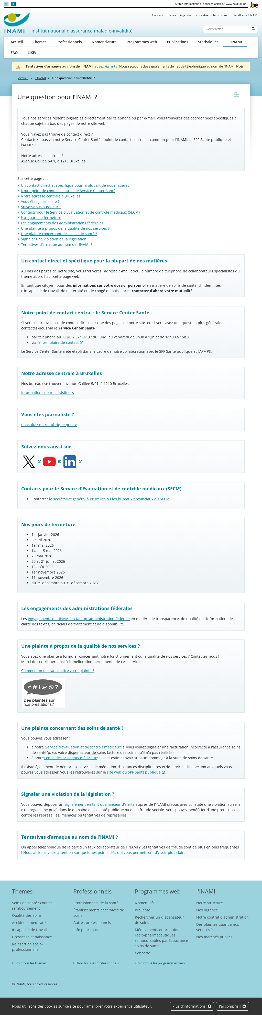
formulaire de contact (60, 342)
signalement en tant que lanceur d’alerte (99, 804)
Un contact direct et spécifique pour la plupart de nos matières (75, 185)
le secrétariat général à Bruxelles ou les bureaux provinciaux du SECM (109, 499)
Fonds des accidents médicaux (70, 757)
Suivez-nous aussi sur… (41, 206)
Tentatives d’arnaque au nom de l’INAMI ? (56, 244)
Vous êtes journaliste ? (40, 201)
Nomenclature (104, 41)
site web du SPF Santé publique (134, 772)
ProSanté (142, 910)
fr (13, 4)
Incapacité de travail (29, 929)
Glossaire (201, 15)
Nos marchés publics (214, 936)
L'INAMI (237, 41)
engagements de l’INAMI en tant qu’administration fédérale (79, 618)
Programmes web (142, 41)
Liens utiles (219, 15)
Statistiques (208, 41)
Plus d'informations (191, 1006)
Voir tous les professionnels (98, 963)
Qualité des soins (27, 915)
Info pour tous (85, 929)
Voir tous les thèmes (31, 963)
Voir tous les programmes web (161, 963)
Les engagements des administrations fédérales (62, 222)
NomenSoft (144, 902)
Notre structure (209, 902)
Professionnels (69, 41)
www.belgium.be (236, 3)
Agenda (185, 15)
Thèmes (39, 41)
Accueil (17, 41)
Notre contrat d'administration (222, 917)
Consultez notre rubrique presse (49, 424)
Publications (177, 41)
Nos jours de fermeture (41, 217)
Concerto (142, 953)
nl (6, 4)
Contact (157, 15)
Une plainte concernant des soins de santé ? (59, 233)
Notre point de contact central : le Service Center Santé (68, 190)
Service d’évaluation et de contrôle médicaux (83, 747)
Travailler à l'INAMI (244, 15)
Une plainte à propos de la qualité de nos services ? (65, 228)
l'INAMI (205, 891)
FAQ (14, 52)
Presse (171, 15)
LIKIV (32, 52)
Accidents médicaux (29, 922)
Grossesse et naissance (32, 936)
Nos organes (207, 910)
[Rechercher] (226, 29)
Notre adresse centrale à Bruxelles (50, 196)
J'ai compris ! (232, 1006)
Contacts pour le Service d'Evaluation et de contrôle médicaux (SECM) (80, 212)
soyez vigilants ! (106, 66)
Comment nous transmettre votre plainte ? (57, 670)
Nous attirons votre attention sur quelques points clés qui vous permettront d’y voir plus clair (103, 852)
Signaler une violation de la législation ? (55, 239)
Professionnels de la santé (95, 902)
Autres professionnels (92, 922)
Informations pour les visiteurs (47, 392)
